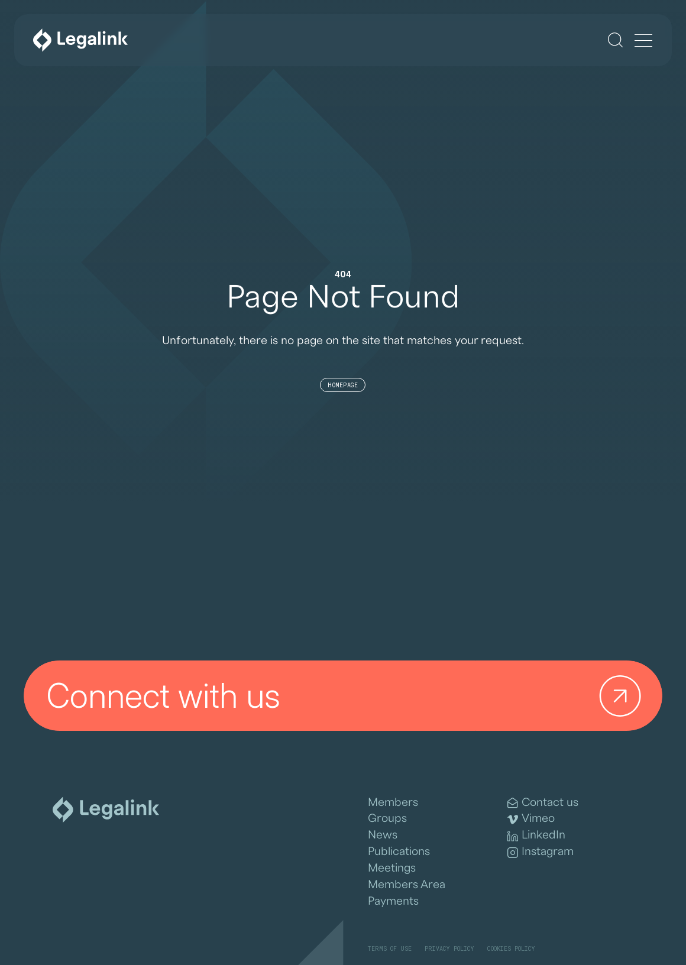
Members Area (406, 884)
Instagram (540, 852)
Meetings (392, 868)
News (382, 835)
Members (393, 802)
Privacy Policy (449, 949)
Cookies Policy (511, 949)
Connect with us (348, 696)
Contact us (542, 802)
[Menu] (643, 41)
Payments (393, 901)
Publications (399, 851)
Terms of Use (389, 949)
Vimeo (531, 818)
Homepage (343, 385)
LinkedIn (536, 835)
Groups (387, 818)
